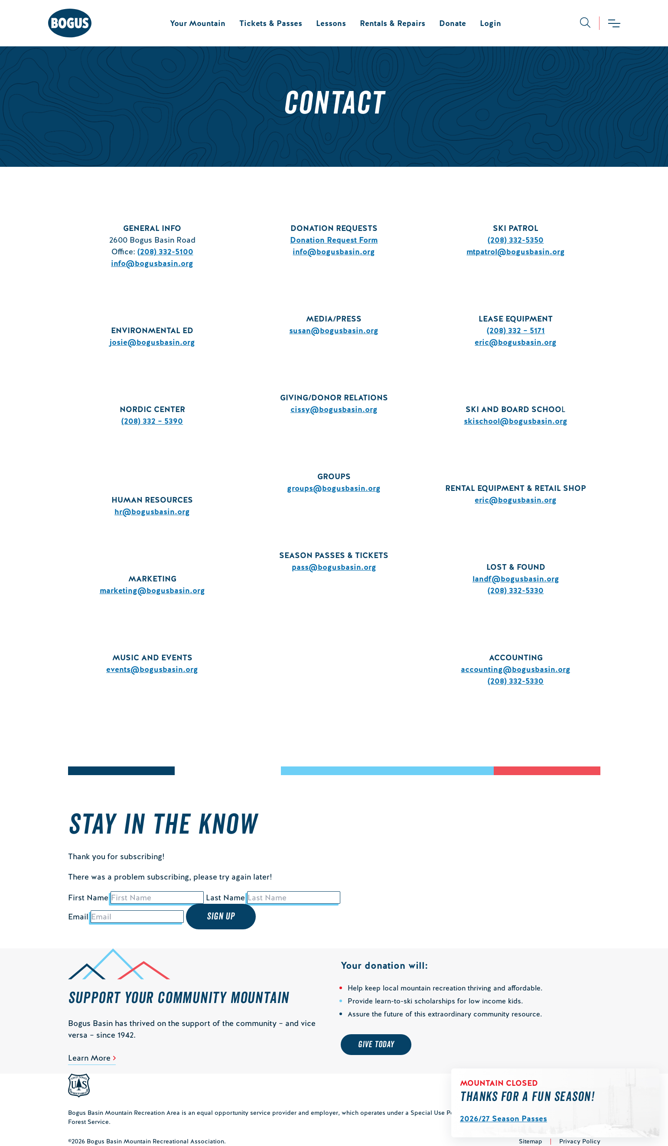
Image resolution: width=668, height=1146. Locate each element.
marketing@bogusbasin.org (152, 590)
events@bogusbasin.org (152, 669)
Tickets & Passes (270, 23)
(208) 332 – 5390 (152, 421)
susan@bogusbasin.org (333, 330)
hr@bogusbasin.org (152, 511)
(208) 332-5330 (516, 590)
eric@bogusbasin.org (516, 342)
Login (490, 23)
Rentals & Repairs (392, 23)
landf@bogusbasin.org (515, 579)
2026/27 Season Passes (503, 1118)
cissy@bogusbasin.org (334, 409)
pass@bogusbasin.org (334, 567)
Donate (452, 23)
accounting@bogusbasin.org (515, 669)
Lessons (331, 23)
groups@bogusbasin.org (334, 488)
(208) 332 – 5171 (516, 330)
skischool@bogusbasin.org (515, 421)
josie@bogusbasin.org (152, 342)
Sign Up (221, 916)
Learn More (89, 1058)
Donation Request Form (334, 240)
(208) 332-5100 (165, 251)
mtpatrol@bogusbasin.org (515, 251)
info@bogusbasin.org (152, 263)
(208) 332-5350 (516, 240)
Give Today (376, 1044)
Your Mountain (197, 23)
